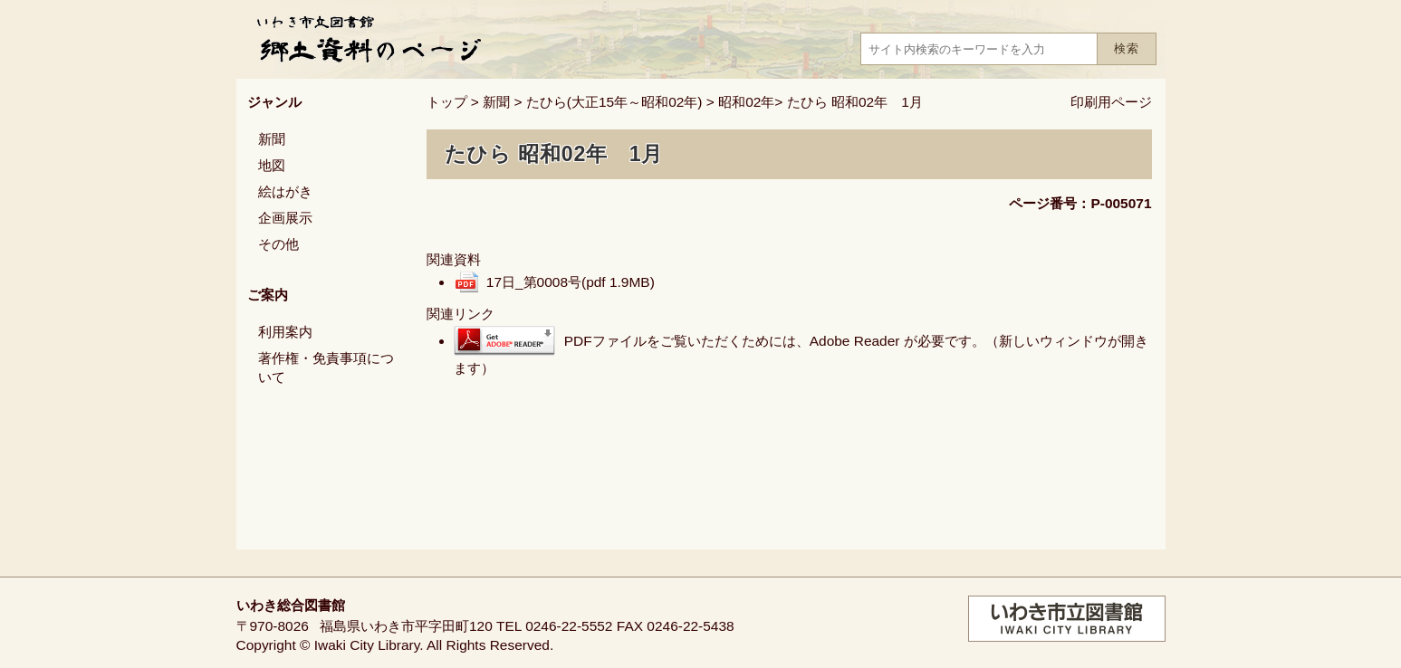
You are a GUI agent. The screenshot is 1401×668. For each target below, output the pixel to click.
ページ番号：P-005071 (1080, 203)
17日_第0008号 (570, 282)
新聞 (496, 102)
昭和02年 (746, 102)
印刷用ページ (1111, 102)
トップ (447, 102)
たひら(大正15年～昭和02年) (614, 102)
